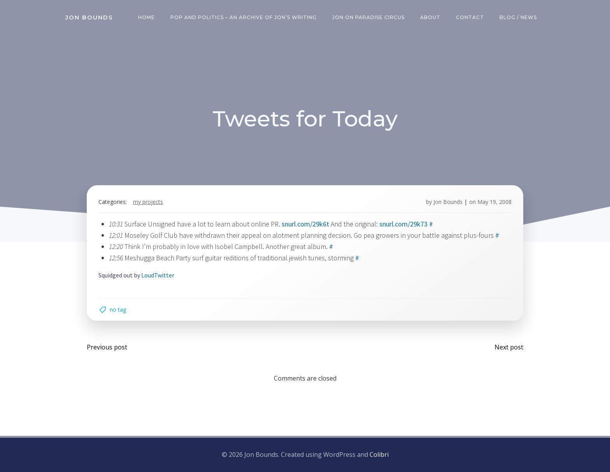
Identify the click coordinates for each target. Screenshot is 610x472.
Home (146, 17)
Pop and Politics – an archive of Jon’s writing (243, 17)
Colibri (379, 454)
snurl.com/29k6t (305, 223)
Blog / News (518, 17)
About (430, 17)
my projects (148, 201)
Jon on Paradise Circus (368, 17)
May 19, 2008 (494, 201)
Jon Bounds (448, 201)
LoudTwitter (157, 275)
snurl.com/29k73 (403, 223)
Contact (470, 17)
